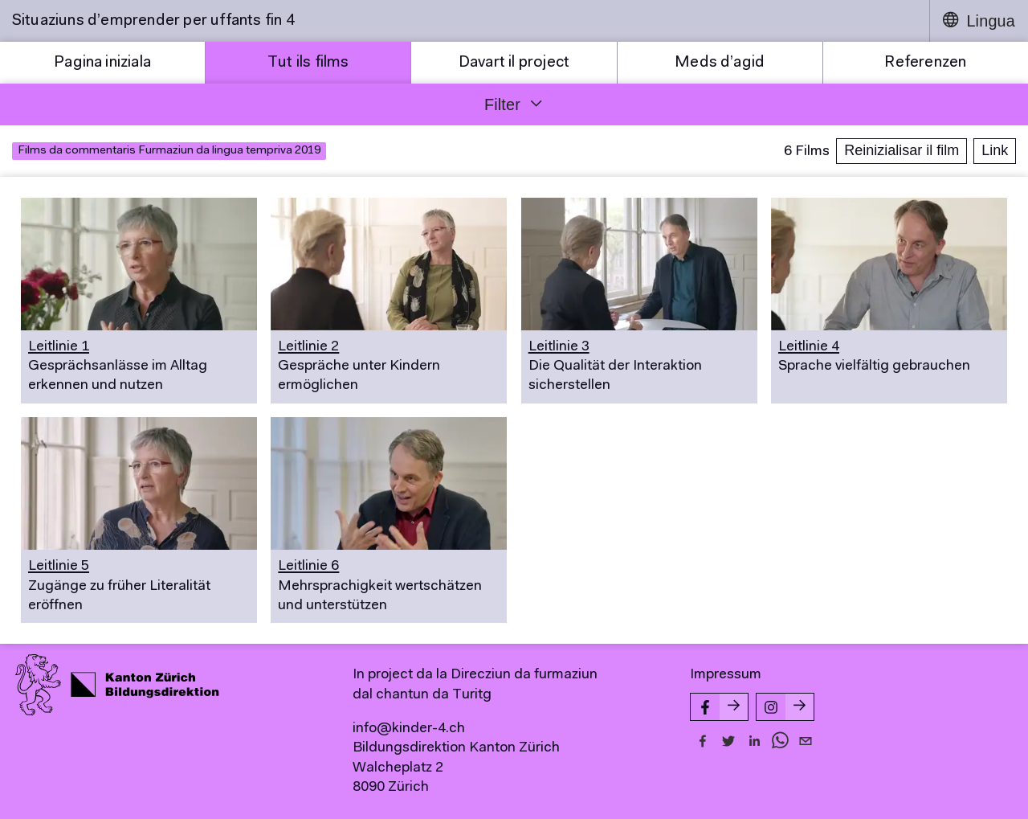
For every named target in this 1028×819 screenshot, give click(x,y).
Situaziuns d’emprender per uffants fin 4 (153, 21)
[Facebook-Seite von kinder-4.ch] (719, 707)
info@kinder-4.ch (409, 729)
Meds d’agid (720, 63)
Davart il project (514, 63)
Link (994, 150)
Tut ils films (308, 63)
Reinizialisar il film (901, 150)
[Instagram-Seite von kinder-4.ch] (785, 707)
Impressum (725, 675)
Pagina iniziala (102, 63)
